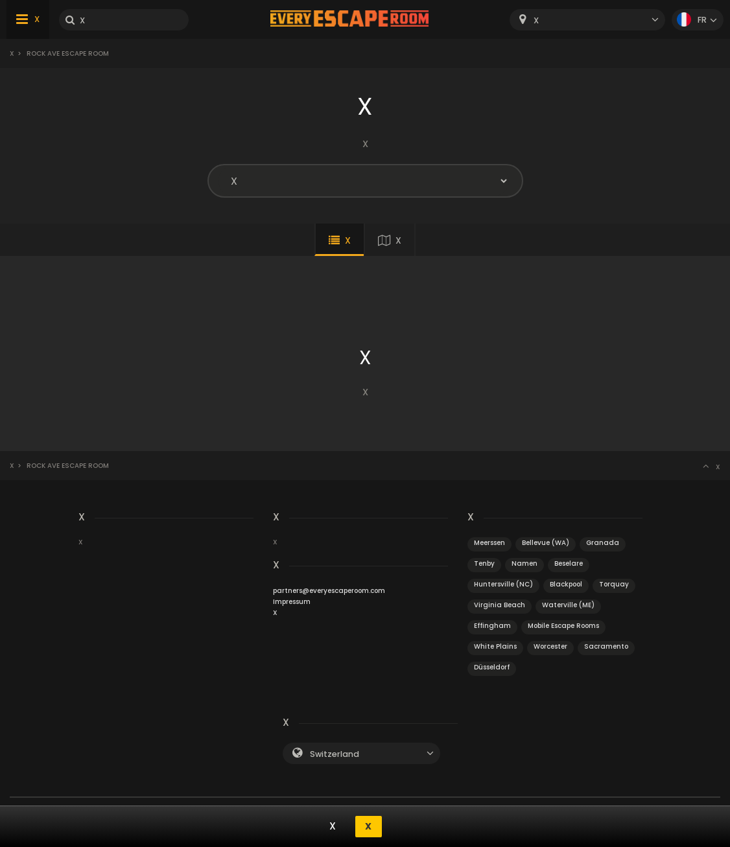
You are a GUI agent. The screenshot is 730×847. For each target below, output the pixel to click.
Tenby (484, 563)
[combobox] (587, 19)
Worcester (550, 646)
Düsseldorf (492, 667)
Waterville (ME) (568, 605)
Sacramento (606, 646)
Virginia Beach (499, 605)
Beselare (568, 563)
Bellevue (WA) (545, 543)
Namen (524, 563)
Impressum (292, 602)
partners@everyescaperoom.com (329, 591)
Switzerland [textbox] (334, 754)
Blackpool (566, 584)
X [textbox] (536, 20)
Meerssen (489, 543)
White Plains (495, 646)
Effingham (492, 626)
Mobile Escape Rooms (563, 626)
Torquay (614, 584)
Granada (602, 543)
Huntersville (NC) (503, 584)
